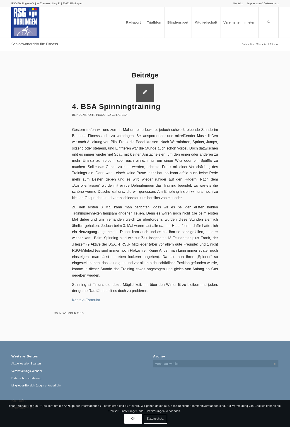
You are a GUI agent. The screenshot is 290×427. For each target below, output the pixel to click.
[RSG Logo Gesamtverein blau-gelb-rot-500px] (25, 22)
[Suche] (268, 22)
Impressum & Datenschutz (263, 3)
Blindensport (83, 114)
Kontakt (238, 3)
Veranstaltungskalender (26, 371)
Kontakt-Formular (86, 300)
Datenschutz (155, 418)
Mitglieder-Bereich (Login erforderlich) (35, 385)
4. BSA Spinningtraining (116, 106)
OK (133, 418)
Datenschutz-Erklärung (26, 378)
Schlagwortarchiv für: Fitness (34, 44)
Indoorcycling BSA (111, 114)
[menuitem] (238, 3)
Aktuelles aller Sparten (26, 363)
